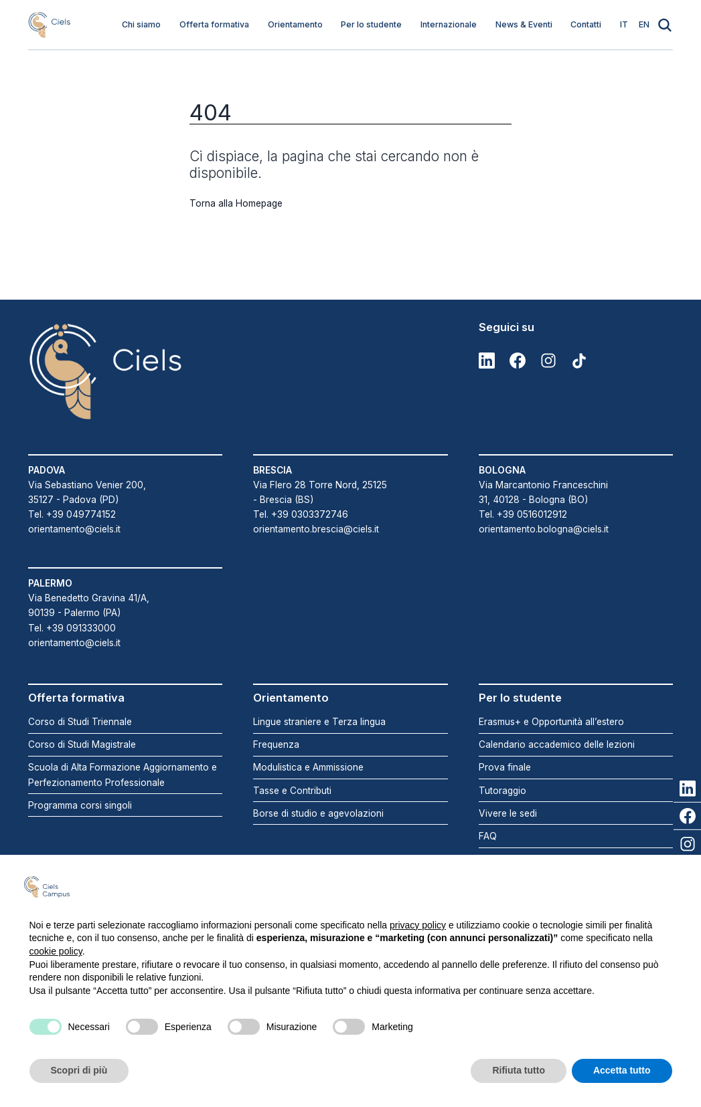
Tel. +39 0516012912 (523, 514)
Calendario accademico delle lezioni (557, 744)
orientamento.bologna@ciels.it (544, 529)
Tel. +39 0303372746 (300, 514)
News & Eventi (523, 24)
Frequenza (276, 744)
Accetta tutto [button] (622, 1070)
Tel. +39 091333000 (72, 628)
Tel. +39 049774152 (72, 514)
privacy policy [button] (418, 925)
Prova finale (505, 767)
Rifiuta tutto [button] (518, 1070)
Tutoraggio (502, 790)
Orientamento (295, 24)
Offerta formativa (214, 24)
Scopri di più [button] (79, 1070)
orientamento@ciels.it (74, 529)
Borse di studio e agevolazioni (318, 813)
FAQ (488, 836)
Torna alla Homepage (236, 203)
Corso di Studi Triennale (80, 721)
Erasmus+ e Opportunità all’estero (551, 721)
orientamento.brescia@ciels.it (316, 529)
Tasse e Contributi (292, 790)
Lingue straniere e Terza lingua (319, 721)
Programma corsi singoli (80, 805)
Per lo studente (371, 24)
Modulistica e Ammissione (308, 767)
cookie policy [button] (55, 951)
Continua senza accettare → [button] (605, 887)
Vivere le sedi (508, 813)
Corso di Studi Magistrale (82, 744)
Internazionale (448, 24)
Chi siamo (141, 24)
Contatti (585, 24)
